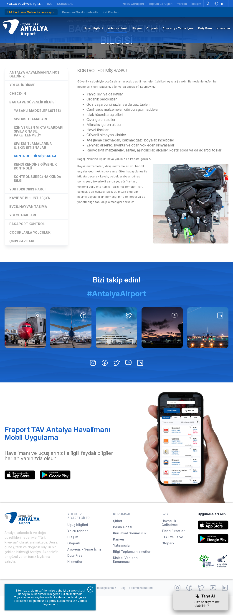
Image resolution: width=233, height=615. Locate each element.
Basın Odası (122, 546)
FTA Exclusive (172, 556)
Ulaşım (72, 556)
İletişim (196, 3)
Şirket (117, 540)
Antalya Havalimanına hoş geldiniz (34, 91)
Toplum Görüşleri (160, 3)
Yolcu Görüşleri (133, 3)
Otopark (73, 562)
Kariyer (118, 558)
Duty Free (75, 575)
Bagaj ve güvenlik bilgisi (116, 48)
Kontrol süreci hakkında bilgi (37, 196)
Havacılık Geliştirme (170, 542)
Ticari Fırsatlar (173, 550)
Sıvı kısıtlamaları (30, 136)
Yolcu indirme (22, 102)
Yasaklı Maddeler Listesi (37, 128)
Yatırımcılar (122, 564)
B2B (50, 3)
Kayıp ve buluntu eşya (29, 215)
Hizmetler (74, 581)
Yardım (182, 3)
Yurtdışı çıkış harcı (27, 206)
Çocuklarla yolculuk (30, 250)
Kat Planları (111, 12)
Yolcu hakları (22, 232)
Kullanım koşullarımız (102, 606)
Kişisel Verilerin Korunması (125, 579)
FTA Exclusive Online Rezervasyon (31, 12)
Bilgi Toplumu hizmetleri (132, 571)
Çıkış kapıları (21, 258)
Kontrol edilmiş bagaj (35, 173)
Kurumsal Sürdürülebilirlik (80, 12)
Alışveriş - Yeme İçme (84, 568)
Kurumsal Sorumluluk (130, 552)
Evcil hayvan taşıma (28, 224)
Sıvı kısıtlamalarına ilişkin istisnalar (33, 163)
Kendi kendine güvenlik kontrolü (35, 183)
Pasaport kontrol (27, 241)
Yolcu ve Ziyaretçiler (25, 3)
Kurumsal (65, 3)
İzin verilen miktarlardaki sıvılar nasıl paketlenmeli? (38, 148)
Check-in (17, 111)
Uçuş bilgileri (77, 544)
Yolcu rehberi (78, 550)
